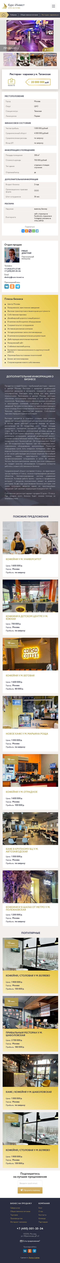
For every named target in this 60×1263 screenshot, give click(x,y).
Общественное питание (29, 15)
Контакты (42, 1215)
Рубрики (13, 15)
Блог (40, 1208)
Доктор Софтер (34, 1258)
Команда (42, 1218)
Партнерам (43, 1222)
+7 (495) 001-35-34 (12, 271)
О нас (40, 1211)
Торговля (14, 1215)
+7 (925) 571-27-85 (12, 269)
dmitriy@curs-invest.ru (14, 277)
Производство (16, 1218)
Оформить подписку (30, 1190)
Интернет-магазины (18, 1222)
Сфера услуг (15, 1208)
